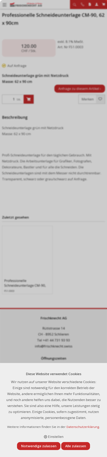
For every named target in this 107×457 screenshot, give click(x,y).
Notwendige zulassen (38, 446)
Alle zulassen (75, 446)
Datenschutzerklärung (82, 427)
